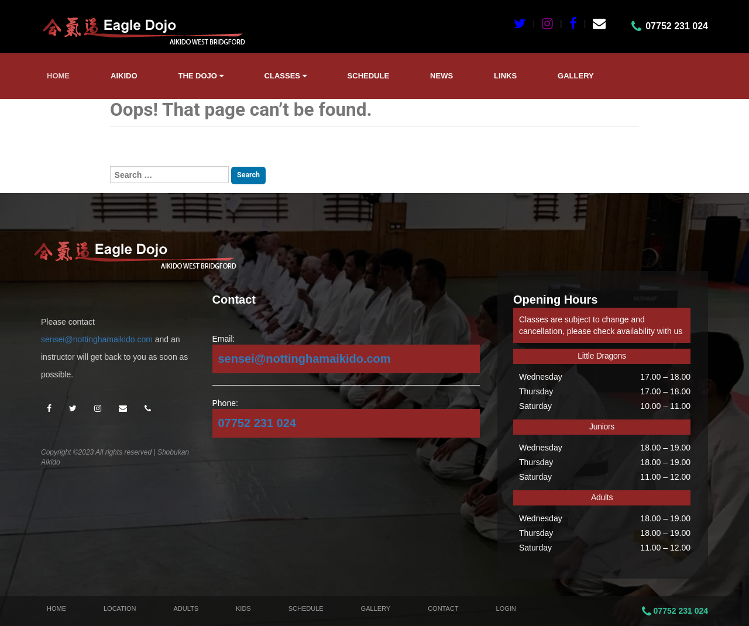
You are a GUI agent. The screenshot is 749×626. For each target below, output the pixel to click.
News (441, 75)
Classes (285, 75)
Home (58, 75)
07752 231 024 (257, 423)
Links (505, 75)
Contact (443, 608)
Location (120, 608)
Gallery (576, 75)
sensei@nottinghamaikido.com (97, 339)
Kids (243, 608)
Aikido (124, 75)
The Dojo (201, 75)
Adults (185, 608)
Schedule (369, 75)
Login (506, 608)
